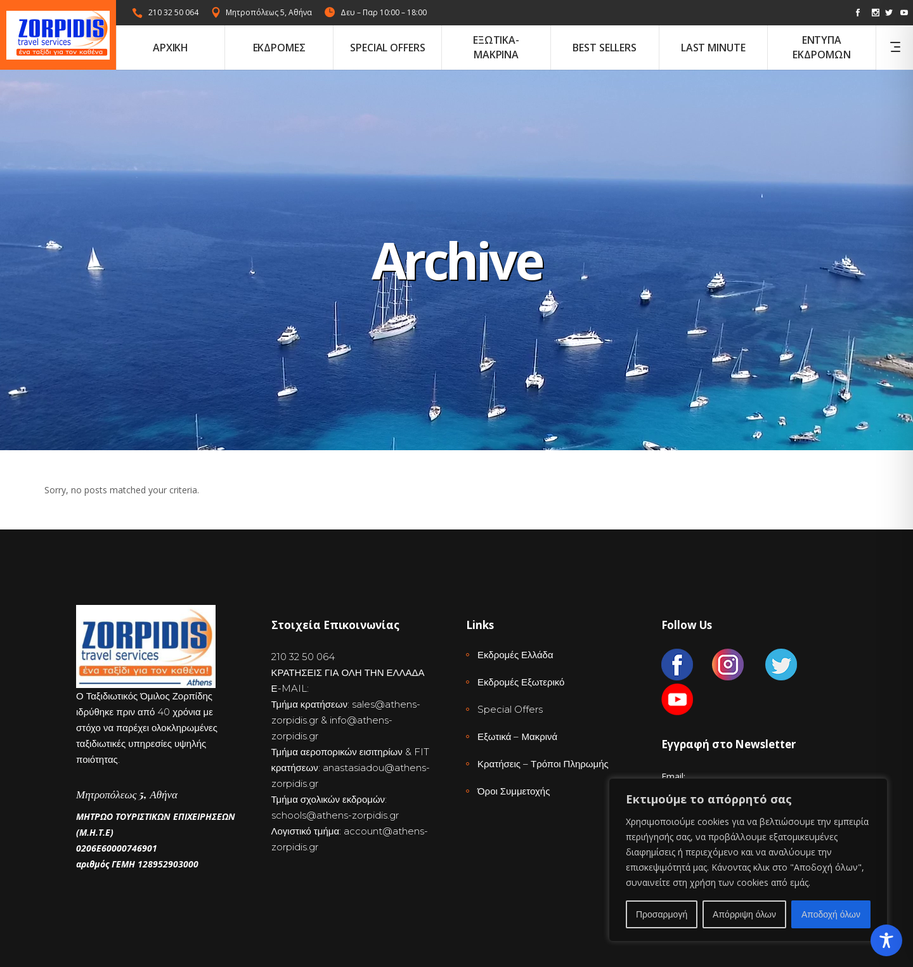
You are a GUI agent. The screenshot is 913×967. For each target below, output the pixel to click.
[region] (748, 860)
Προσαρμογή (661, 914)
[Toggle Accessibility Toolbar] (886, 940)
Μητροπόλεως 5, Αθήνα (269, 12)
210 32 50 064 (173, 12)
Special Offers (510, 709)
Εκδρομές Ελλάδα (515, 655)
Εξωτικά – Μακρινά (517, 736)
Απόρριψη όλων (744, 914)
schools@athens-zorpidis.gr (335, 815)
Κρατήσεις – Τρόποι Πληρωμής (543, 764)
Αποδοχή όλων (830, 914)
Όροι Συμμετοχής (513, 791)
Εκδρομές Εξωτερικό (520, 682)
